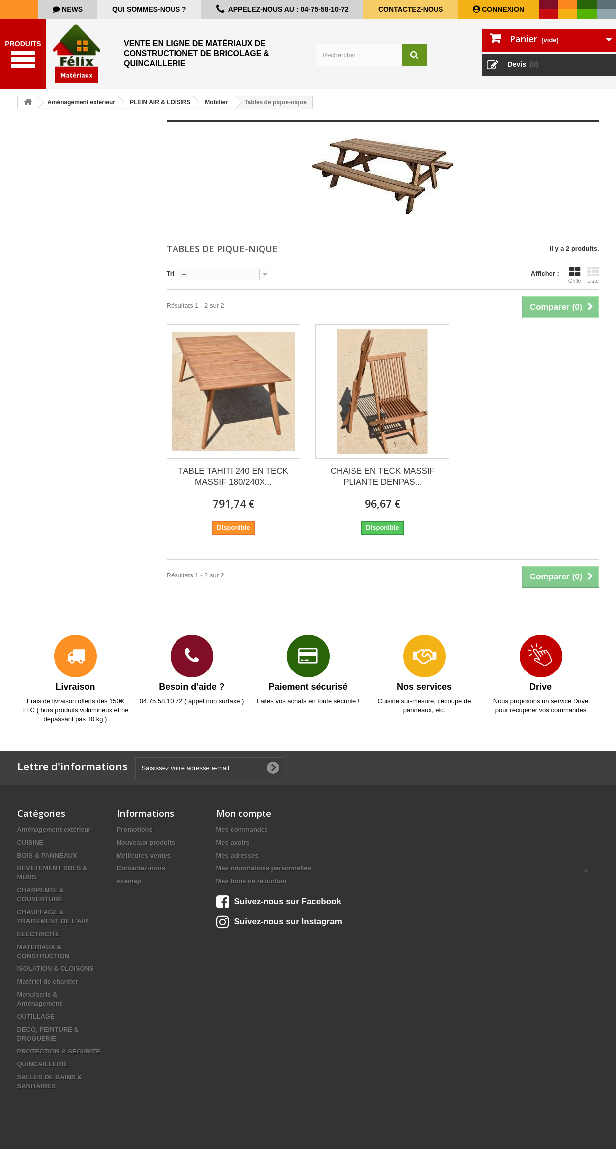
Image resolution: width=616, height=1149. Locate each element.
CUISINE (30, 842)
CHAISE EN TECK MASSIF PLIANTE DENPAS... (383, 476)
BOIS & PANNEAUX (47, 855)
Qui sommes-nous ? (149, 9)
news (71, 9)
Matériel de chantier (47, 981)
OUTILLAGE (36, 1016)
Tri (171, 273)
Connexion (502, 9)
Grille (574, 275)
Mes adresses (237, 855)
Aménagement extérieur (54, 829)
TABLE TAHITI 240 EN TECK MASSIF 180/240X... (233, 476)
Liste (593, 275)
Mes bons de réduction (251, 881)
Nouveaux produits (146, 842)
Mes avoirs (233, 842)
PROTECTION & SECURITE (59, 1051)
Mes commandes (242, 829)
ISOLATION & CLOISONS (55, 968)
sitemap (129, 881)
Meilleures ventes (144, 855)
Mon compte (243, 813)
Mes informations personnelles (263, 868)
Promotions (135, 829)
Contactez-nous (410, 9)
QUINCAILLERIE (42, 1064)
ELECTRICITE (38, 934)
